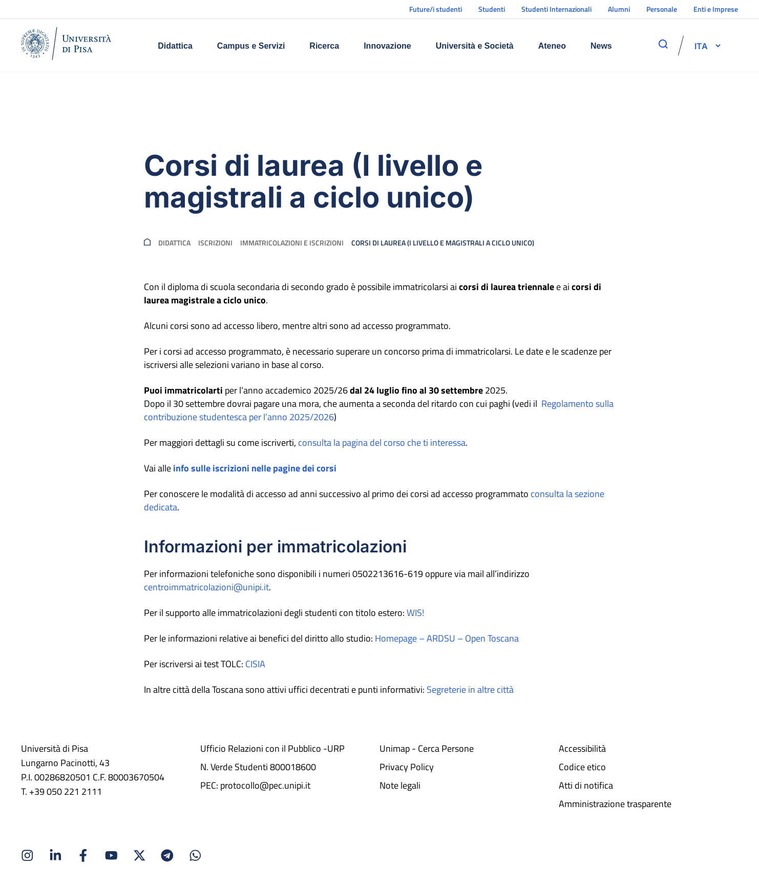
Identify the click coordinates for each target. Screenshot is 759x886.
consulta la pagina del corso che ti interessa (382, 442)
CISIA (255, 664)
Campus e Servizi (251, 46)
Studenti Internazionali (556, 9)
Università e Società (475, 46)
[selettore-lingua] (701, 45)
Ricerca (324, 46)
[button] (701, 45)
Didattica (175, 46)
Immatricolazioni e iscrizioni (292, 243)
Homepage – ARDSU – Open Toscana (447, 638)
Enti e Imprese (715, 9)
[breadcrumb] (147, 243)
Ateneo (552, 46)
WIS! (415, 613)
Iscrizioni (215, 243)
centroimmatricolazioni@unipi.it (206, 587)
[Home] (66, 45)
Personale (661, 9)
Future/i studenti (435, 9)
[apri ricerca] (663, 44)
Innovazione (387, 46)
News (601, 46)
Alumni (619, 9)
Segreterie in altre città (470, 689)
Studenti (491, 9)
